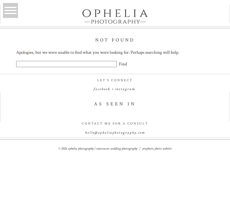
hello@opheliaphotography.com (115, 132)
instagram (125, 89)
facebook (101, 89)
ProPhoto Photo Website (157, 148)
